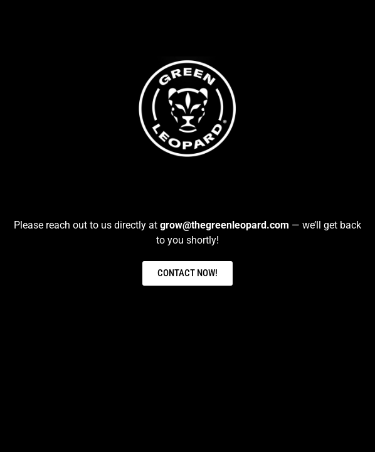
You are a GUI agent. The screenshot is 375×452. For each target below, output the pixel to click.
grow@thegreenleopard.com (224, 225)
